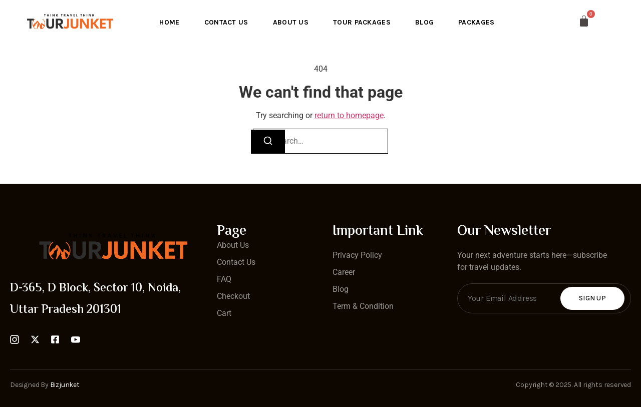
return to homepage (349, 115)
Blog (425, 22)
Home (168, 22)
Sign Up (592, 298)
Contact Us (225, 22)
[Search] (268, 142)
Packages (478, 22)
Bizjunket (65, 384)
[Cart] (564, 21)
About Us (290, 22)
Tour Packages (362, 22)
